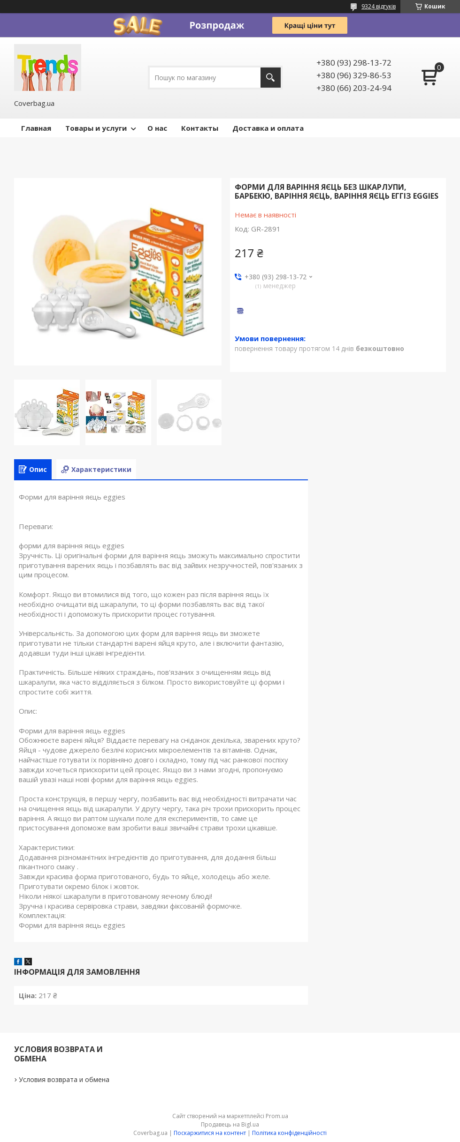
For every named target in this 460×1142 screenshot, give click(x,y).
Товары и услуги (96, 128)
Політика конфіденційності (289, 1133)
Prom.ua (277, 1116)
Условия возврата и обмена (64, 1079)
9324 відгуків (378, 6)
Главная (36, 128)
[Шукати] (271, 77)
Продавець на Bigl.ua (230, 1124)
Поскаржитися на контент (210, 1133)
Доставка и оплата (268, 128)
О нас (157, 128)
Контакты (199, 128)
